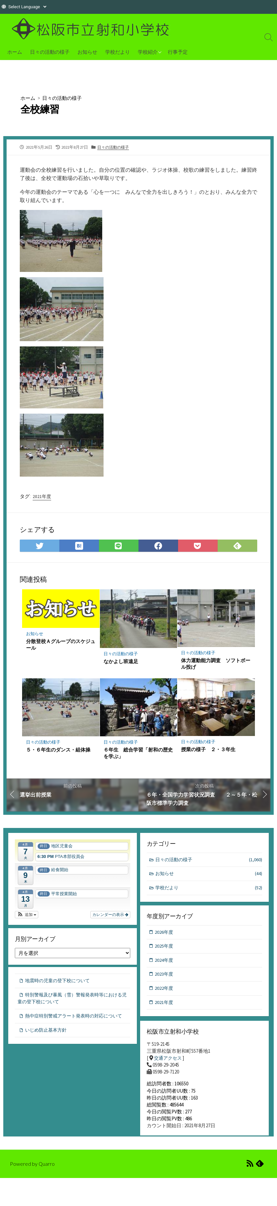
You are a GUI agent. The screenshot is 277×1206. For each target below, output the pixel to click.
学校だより (117, 52)
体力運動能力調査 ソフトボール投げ (216, 664)
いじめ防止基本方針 (47, 1040)
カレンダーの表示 (110, 915)
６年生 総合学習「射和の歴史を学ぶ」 (138, 753)
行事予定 (178, 52)
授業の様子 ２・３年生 (208, 750)
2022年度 (164, 990)
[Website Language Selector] (27, 7)
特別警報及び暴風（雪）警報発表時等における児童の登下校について (70, 1000)
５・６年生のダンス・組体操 (58, 750)
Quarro (47, 1169)
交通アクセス (169, 1059)
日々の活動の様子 (50, 52)
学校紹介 (148, 52)
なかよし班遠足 (121, 661)
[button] (26, 915)
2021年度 (42, 496)
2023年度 (164, 976)
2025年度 (164, 947)
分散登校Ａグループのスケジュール (61, 644)
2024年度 (164, 962)
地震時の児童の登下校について (59, 982)
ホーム (14, 52)
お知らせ (87, 52)
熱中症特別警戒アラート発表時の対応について (70, 1022)
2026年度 (164, 933)
